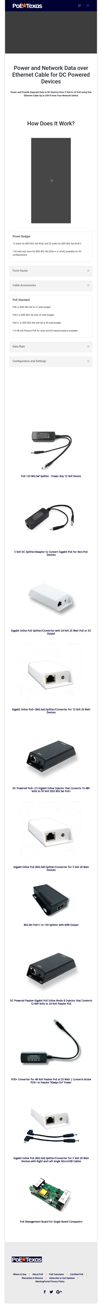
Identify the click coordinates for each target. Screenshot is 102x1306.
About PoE (37, 1274)
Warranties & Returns (32, 1278)
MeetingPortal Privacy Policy (49, 1281)
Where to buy (19, 1274)
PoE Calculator (56, 1274)
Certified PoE (76, 1274)
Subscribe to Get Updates (62, 1278)
